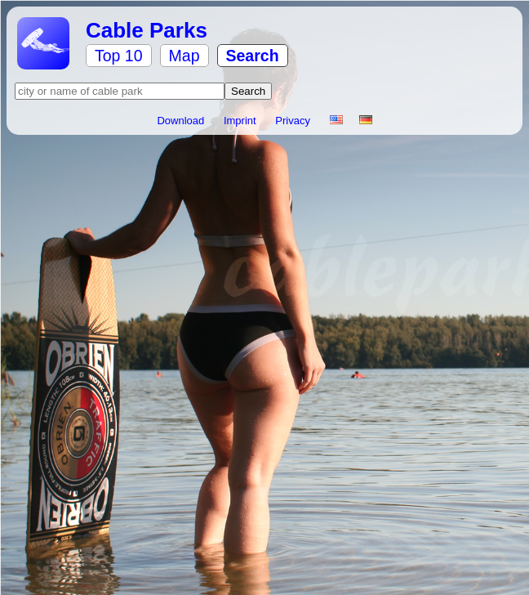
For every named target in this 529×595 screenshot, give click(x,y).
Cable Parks (146, 30)
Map (184, 56)
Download (182, 120)
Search (252, 56)
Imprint (241, 120)
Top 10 (119, 56)
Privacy (294, 120)
